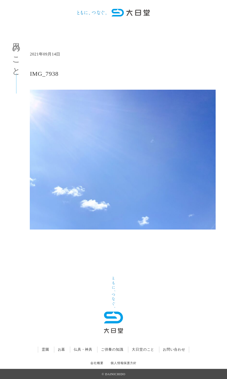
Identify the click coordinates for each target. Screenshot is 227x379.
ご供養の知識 (112, 349)
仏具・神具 (83, 349)
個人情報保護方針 (123, 363)
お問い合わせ (174, 349)
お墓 (61, 349)
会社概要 (96, 363)
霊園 (45, 349)
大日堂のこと (143, 349)
